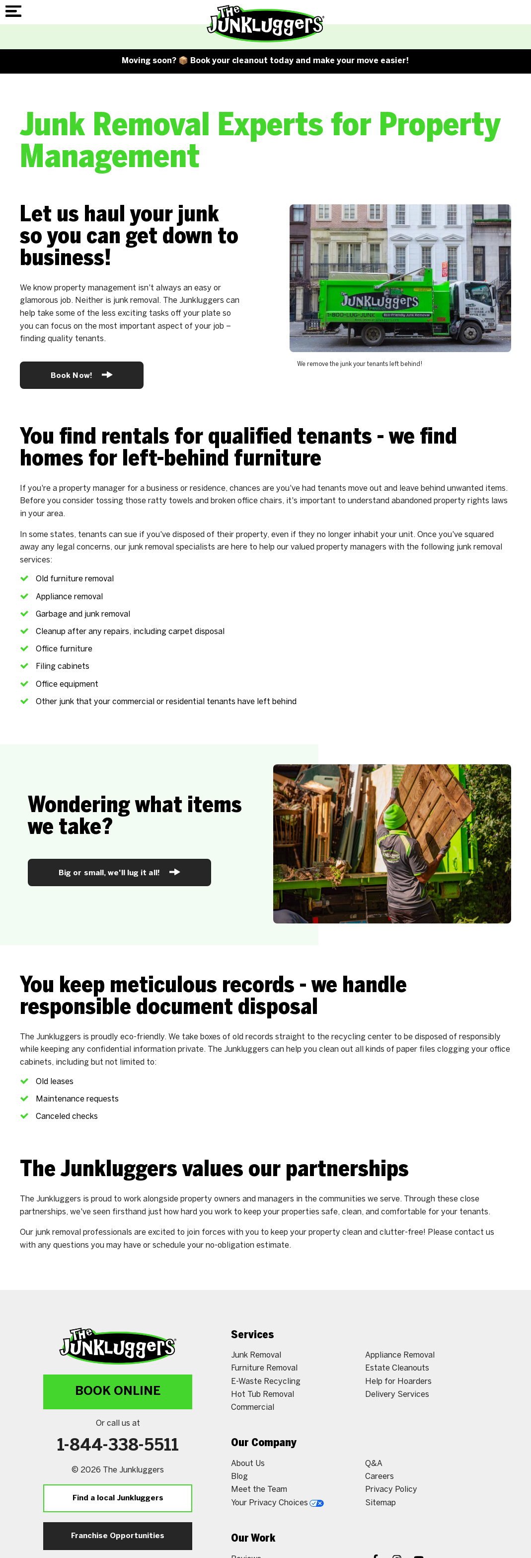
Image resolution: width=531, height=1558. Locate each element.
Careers (379, 1476)
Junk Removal (256, 1355)
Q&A (373, 1463)
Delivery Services (397, 1394)
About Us (248, 1463)
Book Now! (82, 374)
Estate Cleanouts (397, 1368)
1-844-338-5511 (118, 1446)
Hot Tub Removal (262, 1394)
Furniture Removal (264, 1368)
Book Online (117, 1391)
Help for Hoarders (398, 1381)
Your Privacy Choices (277, 1503)
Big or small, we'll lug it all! (119, 872)
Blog (239, 1476)
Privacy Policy (391, 1489)
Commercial (252, 1407)
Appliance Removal (400, 1355)
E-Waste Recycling (266, 1381)
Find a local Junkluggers (118, 1498)
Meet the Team (259, 1489)
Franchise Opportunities (117, 1536)
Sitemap (380, 1503)
